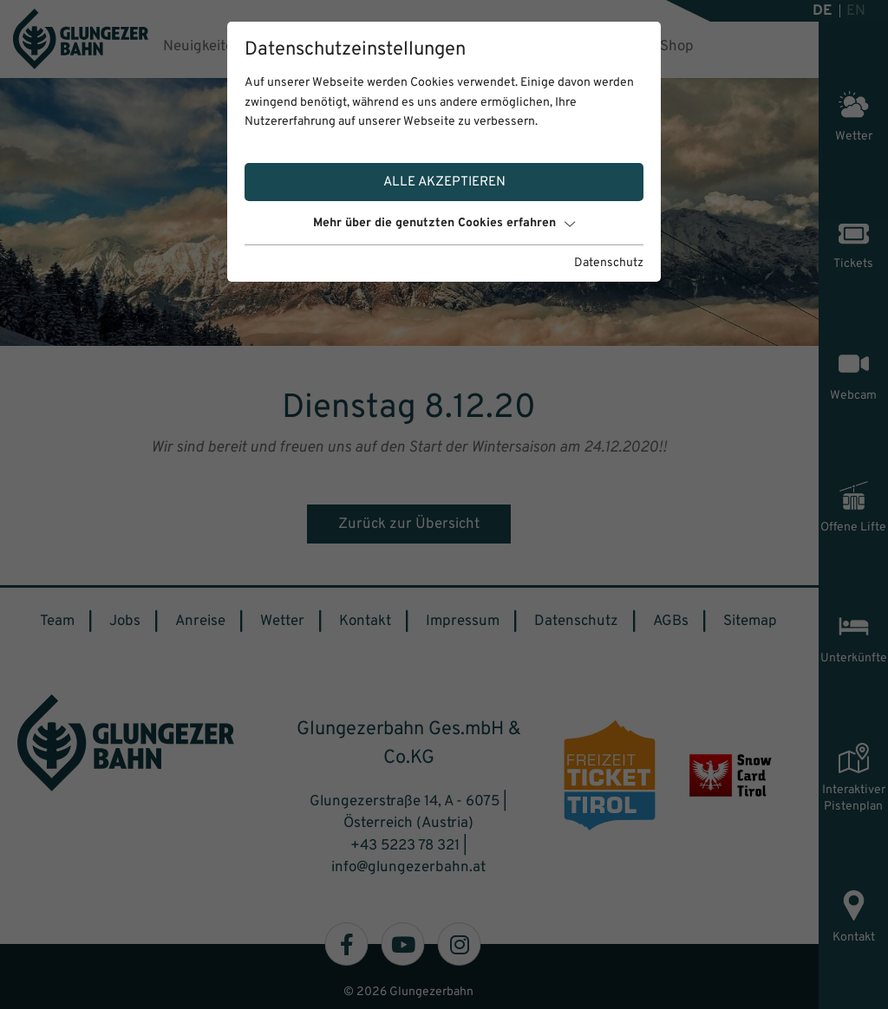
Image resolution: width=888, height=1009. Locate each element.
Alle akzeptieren (444, 182)
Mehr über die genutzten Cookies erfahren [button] (444, 223)
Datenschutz (608, 263)
